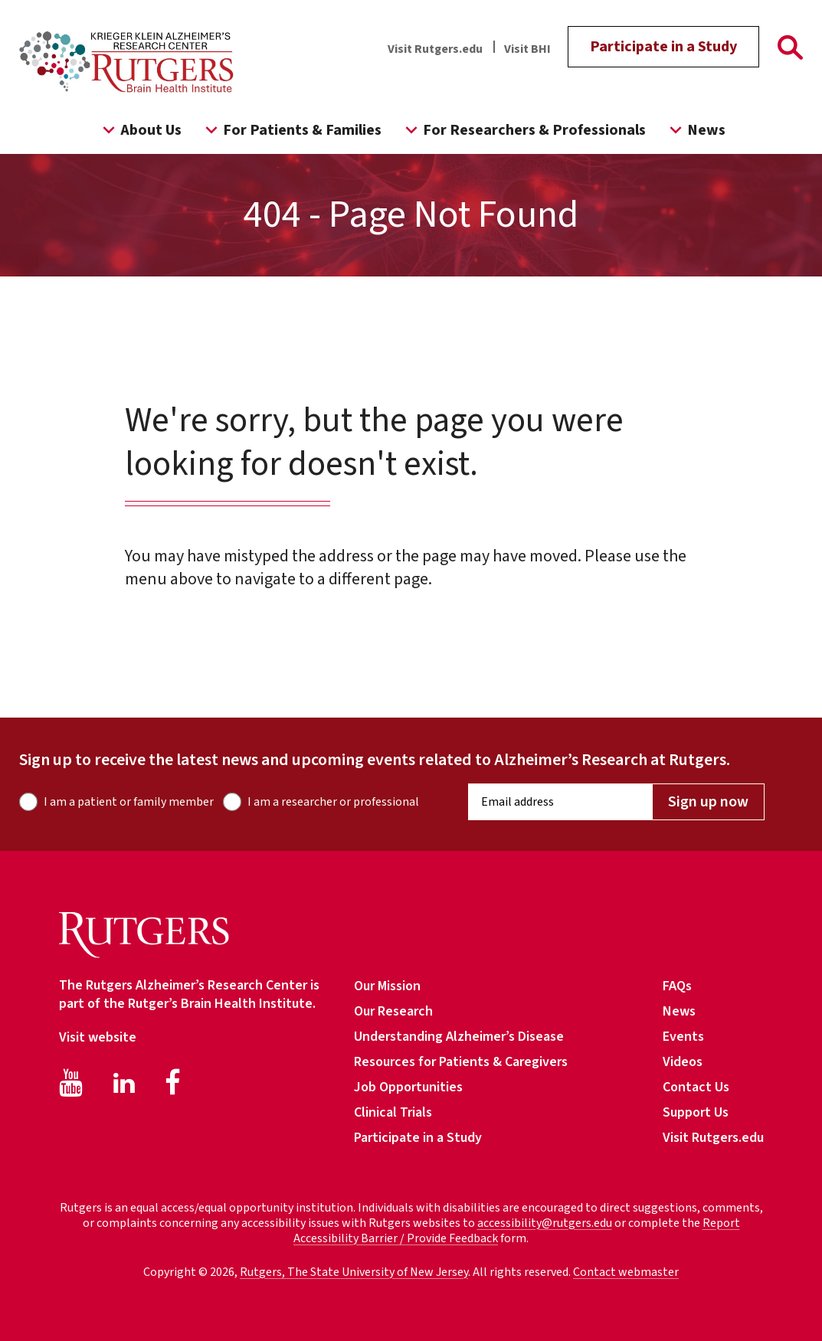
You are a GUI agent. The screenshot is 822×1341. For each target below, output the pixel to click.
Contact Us (696, 1087)
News (694, 130)
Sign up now (708, 802)
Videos (682, 1061)
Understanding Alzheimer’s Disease (459, 1036)
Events (683, 1036)
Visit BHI (527, 49)
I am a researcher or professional (333, 801)
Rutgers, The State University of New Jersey (354, 1272)
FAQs (677, 986)
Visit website (97, 1037)
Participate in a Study (663, 46)
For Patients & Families (291, 130)
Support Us (696, 1112)
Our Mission (387, 986)
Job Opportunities (408, 1087)
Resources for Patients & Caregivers (461, 1061)
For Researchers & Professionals (523, 130)
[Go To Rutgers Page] (790, 50)
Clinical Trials (393, 1112)
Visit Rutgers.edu (435, 49)
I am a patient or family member (129, 801)
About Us (139, 130)
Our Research (393, 1011)
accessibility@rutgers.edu (544, 1223)
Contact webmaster (626, 1272)
